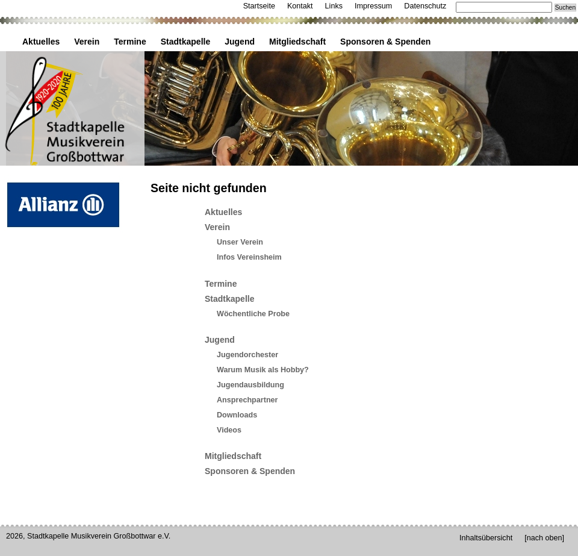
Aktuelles (41, 41)
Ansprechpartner (247, 400)
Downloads (237, 415)
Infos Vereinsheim (249, 257)
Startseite (259, 6)
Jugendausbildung (250, 385)
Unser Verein (240, 242)
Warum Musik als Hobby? (263, 370)
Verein (86, 41)
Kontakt (300, 6)
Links (334, 6)
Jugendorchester (247, 355)
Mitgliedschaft (297, 41)
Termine (130, 41)
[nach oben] (544, 538)
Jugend (240, 41)
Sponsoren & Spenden (385, 41)
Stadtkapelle (185, 41)
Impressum (373, 6)
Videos (229, 430)
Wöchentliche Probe (253, 314)
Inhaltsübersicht (485, 538)
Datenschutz (425, 6)
